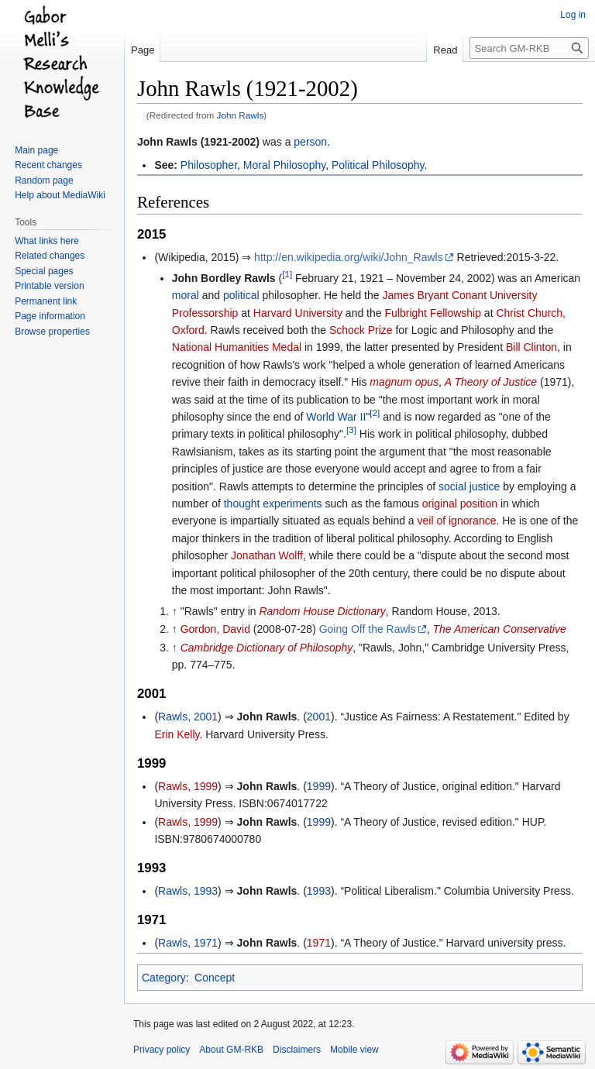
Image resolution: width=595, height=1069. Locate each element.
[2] (375, 412)
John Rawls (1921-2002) (198, 142)
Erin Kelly (176, 734)
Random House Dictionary (322, 611)
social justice (469, 486)
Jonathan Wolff (267, 555)
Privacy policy (161, 1049)
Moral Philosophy (284, 165)
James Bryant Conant (434, 295)
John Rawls (240, 115)
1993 (319, 891)
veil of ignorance (457, 520)
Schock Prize (361, 330)
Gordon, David (215, 629)
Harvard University (297, 313)
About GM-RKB (231, 1049)
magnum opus (404, 382)
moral (185, 295)
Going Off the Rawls (367, 629)
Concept (214, 977)
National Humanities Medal (236, 347)
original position (459, 503)
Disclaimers (297, 1049)
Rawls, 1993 (188, 891)
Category (164, 977)
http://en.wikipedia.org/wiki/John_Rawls (348, 257)
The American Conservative (499, 629)
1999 (319, 786)
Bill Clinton (531, 347)
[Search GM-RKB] (529, 48)
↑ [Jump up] (174, 611)
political (241, 295)
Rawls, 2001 (188, 716)
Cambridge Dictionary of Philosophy (267, 647)
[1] (287, 274)
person (310, 142)
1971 (319, 943)
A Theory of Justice (491, 382)
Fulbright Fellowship (432, 313)
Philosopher (209, 165)
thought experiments (273, 503)
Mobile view (354, 1049)
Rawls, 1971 (188, 943)
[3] (351, 430)
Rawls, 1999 (188, 786)
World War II (336, 417)
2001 (319, 716)
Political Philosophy (378, 165)
